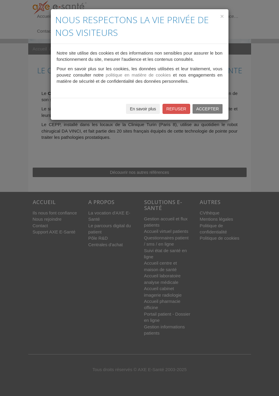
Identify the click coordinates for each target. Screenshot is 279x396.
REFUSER (176, 108)
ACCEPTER (207, 108)
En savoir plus (143, 108)
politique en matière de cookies (138, 74)
